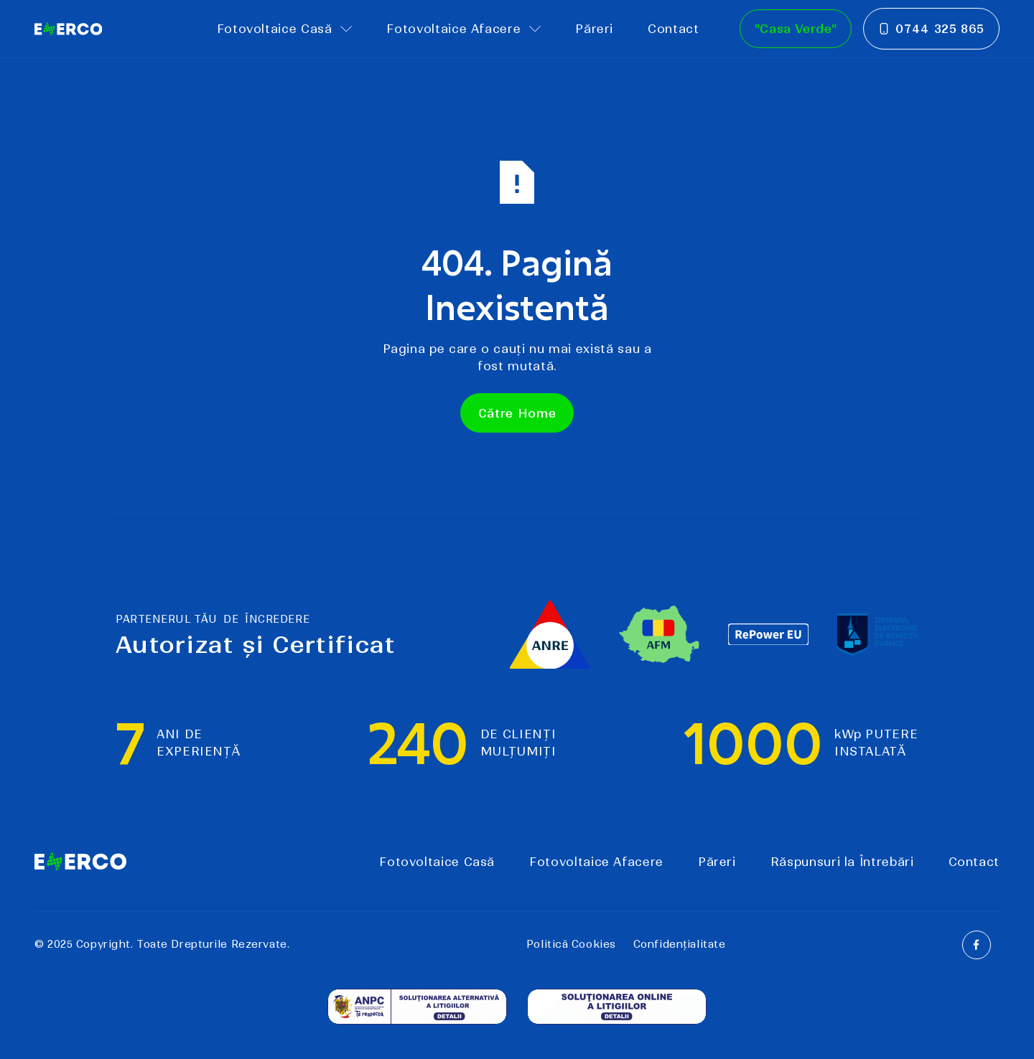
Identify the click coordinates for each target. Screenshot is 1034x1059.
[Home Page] (68, 28)
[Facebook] (976, 945)
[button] (285, 28)
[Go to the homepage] (80, 861)
